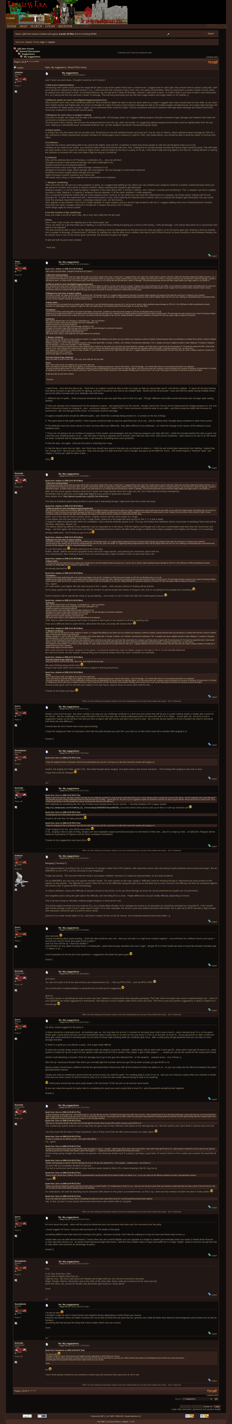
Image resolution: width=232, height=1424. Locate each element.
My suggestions (32, 56)
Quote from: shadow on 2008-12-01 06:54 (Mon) (64, 269)
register (51, 42)
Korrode (19, 473)
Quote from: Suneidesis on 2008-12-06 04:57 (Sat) (65, 1350)
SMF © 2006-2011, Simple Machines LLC (125, 1416)
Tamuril (125, 1422)
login (42, 42)
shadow (19, 72)
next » (216, 57)
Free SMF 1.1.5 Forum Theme (108, 1422)
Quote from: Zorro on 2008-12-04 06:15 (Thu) (63, 1112)
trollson (19, 855)
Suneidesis (20, 750)
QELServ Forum (25, 48)
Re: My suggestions (69, 262)
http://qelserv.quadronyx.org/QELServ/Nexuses (86, 496)
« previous (209, 57)
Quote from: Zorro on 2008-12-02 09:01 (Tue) (62, 758)
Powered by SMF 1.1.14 (100, 1416)
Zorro (17, 706)
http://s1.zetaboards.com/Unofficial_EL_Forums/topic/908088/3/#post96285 (82, 807)
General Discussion (30, 51)
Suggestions (28, 54)
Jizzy (17, 261)
